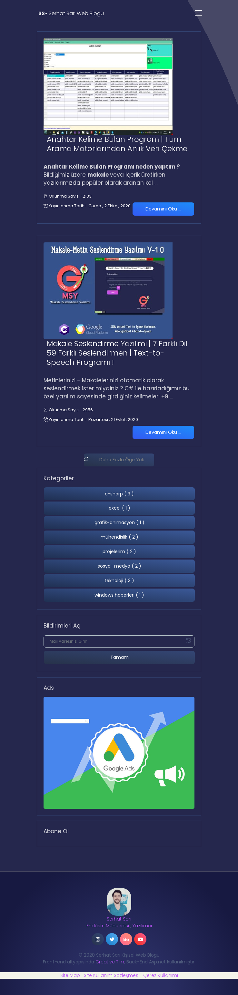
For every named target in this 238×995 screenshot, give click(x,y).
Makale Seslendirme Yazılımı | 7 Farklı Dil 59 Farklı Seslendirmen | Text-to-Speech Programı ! (117, 353)
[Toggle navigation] (198, 13)
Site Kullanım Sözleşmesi (111, 975)
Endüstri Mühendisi (107, 925)
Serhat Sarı (119, 919)
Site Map (70, 975)
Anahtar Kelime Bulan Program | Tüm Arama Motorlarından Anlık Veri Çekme (117, 144)
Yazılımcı (142, 925)
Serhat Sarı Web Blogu (71, 13)
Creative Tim (109, 962)
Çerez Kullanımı (160, 975)
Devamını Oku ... (163, 209)
